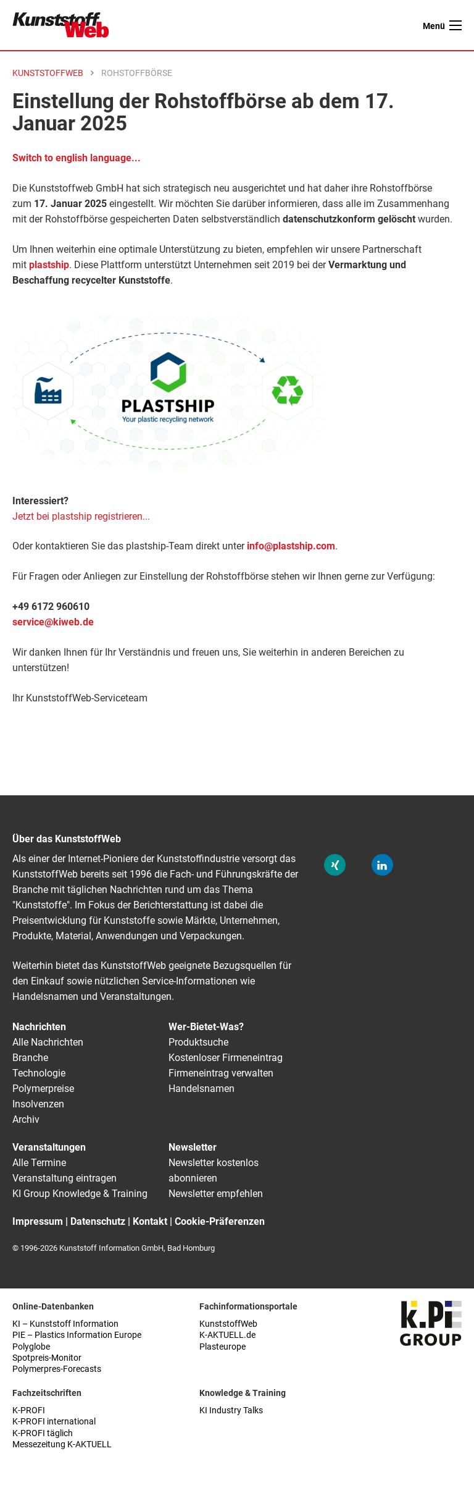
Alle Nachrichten (47, 1042)
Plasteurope (222, 1347)
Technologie (38, 1073)
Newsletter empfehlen (215, 1193)
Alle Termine (39, 1163)
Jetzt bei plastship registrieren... (81, 516)
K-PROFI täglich (42, 1433)
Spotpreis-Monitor (46, 1358)
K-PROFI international (54, 1421)
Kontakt (150, 1221)
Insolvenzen (38, 1104)
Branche (30, 1058)
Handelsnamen (201, 1088)
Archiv (26, 1119)
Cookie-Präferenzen (220, 1221)
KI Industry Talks (231, 1410)
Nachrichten (39, 1027)
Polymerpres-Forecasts (56, 1369)
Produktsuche (198, 1042)
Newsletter (192, 1147)
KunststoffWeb (228, 1324)
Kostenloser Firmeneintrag (225, 1058)
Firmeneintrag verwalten (220, 1073)
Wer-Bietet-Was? (206, 1027)
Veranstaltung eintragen (64, 1178)
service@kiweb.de (53, 622)
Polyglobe (31, 1347)
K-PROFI (28, 1410)
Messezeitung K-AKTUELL (62, 1444)
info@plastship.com (291, 546)
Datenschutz (97, 1221)
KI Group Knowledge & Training (80, 1193)
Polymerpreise (43, 1088)
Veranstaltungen (49, 1147)
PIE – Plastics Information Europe (76, 1335)
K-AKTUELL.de (227, 1335)
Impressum (37, 1221)
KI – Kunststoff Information (65, 1324)
